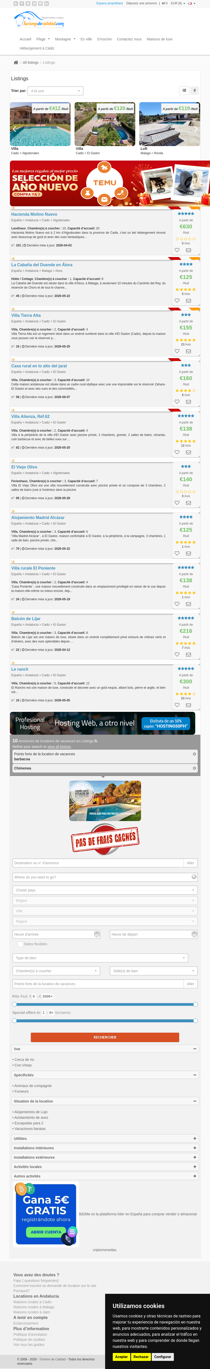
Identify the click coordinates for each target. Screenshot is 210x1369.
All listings (31, 62)
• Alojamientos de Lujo (30, 1112)
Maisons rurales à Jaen (31, 1312)
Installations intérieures (105, 1148)
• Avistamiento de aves (30, 1117)
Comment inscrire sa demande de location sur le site (54, 1286)
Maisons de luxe (160, 39)
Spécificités (105, 1075)
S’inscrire (104, 39)
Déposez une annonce (141, 3)
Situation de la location (105, 1101)
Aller (190, 863)
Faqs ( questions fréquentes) (36, 1281)
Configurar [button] (162, 1357)
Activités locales (105, 1167)
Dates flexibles (32, 944)
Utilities (105, 1139)
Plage (44, 40)
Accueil (25, 39)
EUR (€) (178, 3)
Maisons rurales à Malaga (33, 1307)
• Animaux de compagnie (32, 1086)
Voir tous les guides (28, 1345)
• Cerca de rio (23, 1060)
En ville (86, 39)
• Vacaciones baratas (29, 1129)
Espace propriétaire (109, 3)
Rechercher (105, 1037)
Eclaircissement (25, 1323)
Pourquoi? (21, 1291)
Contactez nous (129, 39)
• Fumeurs (20, 1091)
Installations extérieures (105, 1157)
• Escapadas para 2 (28, 1123)
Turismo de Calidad (52, 1359)
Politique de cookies (29, 1339)
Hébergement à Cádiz (37, 48)
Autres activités (105, 1176)
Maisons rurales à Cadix (32, 1302)
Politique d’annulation (30, 1334)
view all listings (59, 747)
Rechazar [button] (141, 1357)
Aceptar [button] (121, 1357)
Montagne (66, 40)
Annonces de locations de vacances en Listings (54, 741)
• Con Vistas (22, 1065)
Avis (186, 243)
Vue (105, 1049)
